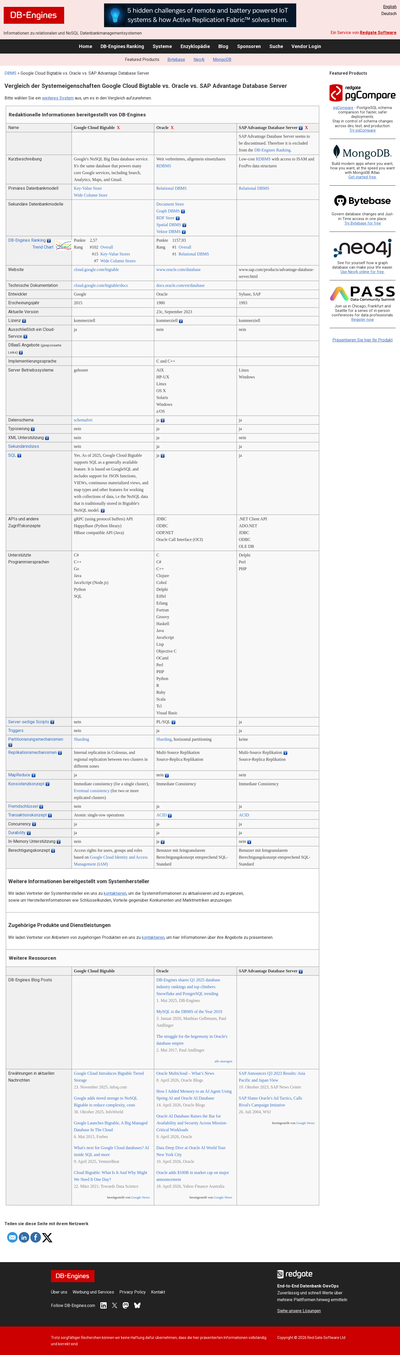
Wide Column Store (90, 195)
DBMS (10, 73)
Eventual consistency (92, 790)
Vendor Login (306, 46)
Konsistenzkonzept (26, 783)
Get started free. (363, 177)
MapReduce (19, 774)
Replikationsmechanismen (32, 752)
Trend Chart (42, 247)
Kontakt (158, 1292)
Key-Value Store (88, 188)
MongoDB (222, 59)
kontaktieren (115, 893)
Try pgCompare (362, 130)
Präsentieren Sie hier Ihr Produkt (362, 340)
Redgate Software (378, 32)
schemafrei (83, 420)
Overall (106, 247)
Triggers (15, 730)
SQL (12, 455)
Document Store (170, 204)
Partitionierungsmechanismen (35, 739)
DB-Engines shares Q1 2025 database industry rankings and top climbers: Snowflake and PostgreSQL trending (188, 987)
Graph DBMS (168, 211)
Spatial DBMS (168, 224)
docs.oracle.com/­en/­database (180, 285)
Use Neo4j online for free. (363, 272)
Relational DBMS (171, 188)
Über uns (59, 1292)
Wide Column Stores (118, 261)
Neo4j (199, 59)
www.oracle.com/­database (178, 269)
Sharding (81, 739)
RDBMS (163, 166)
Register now (362, 319)
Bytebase (176, 59)
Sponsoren (249, 46)
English (390, 6)
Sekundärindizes (23, 446)
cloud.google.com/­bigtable (96, 269)
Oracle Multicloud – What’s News (185, 1073)
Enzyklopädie (195, 46)
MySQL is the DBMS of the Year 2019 (189, 1011)
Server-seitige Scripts (28, 721)
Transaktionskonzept (27, 814)
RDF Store (165, 218)
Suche (276, 46)
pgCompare (343, 108)
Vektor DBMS (168, 231)
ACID (161, 815)
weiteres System (58, 98)
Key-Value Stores (115, 254)
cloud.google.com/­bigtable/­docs (101, 285)
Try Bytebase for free (362, 223)
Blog (223, 46)
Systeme (162, 46)
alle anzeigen (223, 1061)
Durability (17, 832)
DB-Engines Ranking (122, 46)
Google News (140, 1197)
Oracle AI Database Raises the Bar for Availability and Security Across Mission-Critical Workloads (191, 1123)
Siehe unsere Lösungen (299, 1310)
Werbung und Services (93, 1292)
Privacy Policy (132, 1292)
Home (85, 46)
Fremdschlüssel (23, 806)
